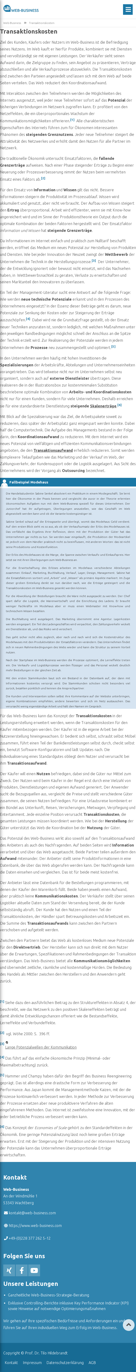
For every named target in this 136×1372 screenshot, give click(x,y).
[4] (28, 319)
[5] (113, 346)
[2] (43, 178)
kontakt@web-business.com (32, 1213)
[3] (94, 260)
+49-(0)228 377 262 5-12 (30, 1238)
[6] (119, 405)
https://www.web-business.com (35, 1225)
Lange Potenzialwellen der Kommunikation (41, 1047)
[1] (72, 120)
